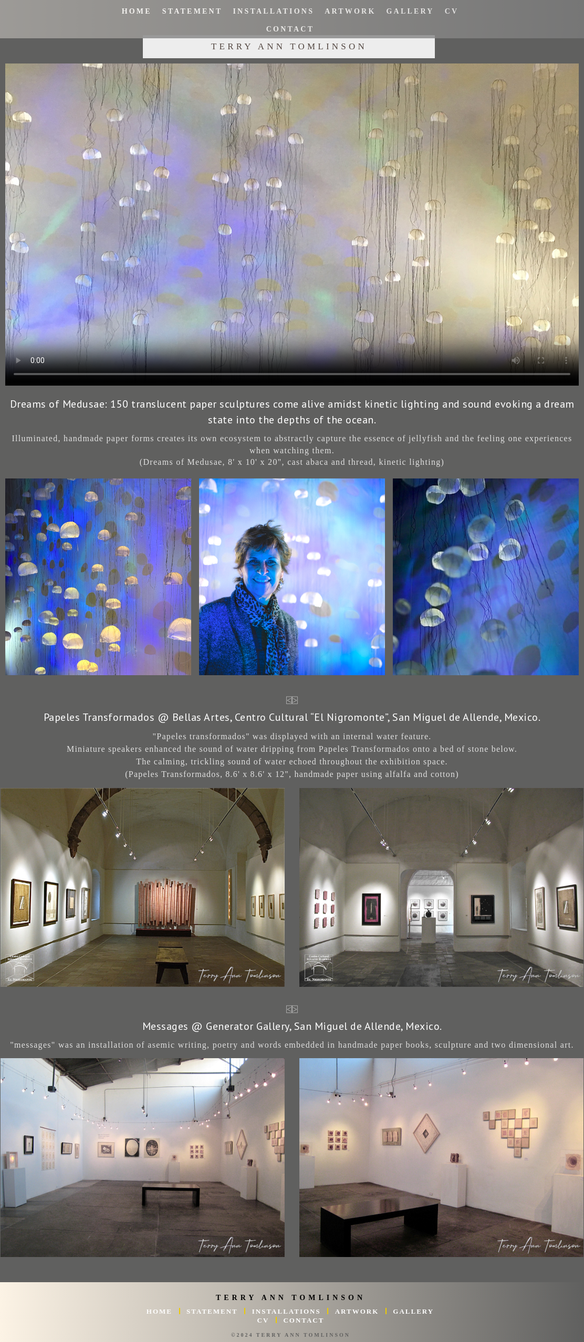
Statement (192, 11)
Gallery (410, 11)
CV (451, 11)
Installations (273, 11)
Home (136, 11)
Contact (290, 29)
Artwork (350, 11)
